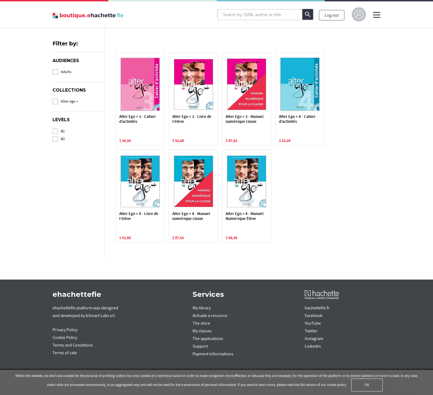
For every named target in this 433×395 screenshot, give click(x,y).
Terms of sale (65, 353)
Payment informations (213, 354)
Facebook (313, 315)
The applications (208, 338)
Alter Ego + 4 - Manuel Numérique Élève (244, 216)
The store (201, 323)
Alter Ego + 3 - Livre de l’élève (191, 119)
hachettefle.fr (317, 308)
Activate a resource (210, 315)
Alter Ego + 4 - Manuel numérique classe (191, 216)
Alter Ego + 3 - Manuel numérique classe (244, 119)
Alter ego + (69, 101)
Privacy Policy (65, 330)
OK (367, 385)
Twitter (311, 331)
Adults (66, 71)
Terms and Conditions (73, 345)
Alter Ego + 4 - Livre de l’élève (138, 216)
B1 (63, 131)
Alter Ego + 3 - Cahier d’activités (137, 119)
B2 (63, 138)
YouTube (313, 323)
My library (202, 308)
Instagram (314, 338)
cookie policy (336, 385)
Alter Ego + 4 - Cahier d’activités (297, 119)
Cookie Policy (65, 337)
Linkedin (313, 346)
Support (200, 346)
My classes (202, 331)
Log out (332, 15)
